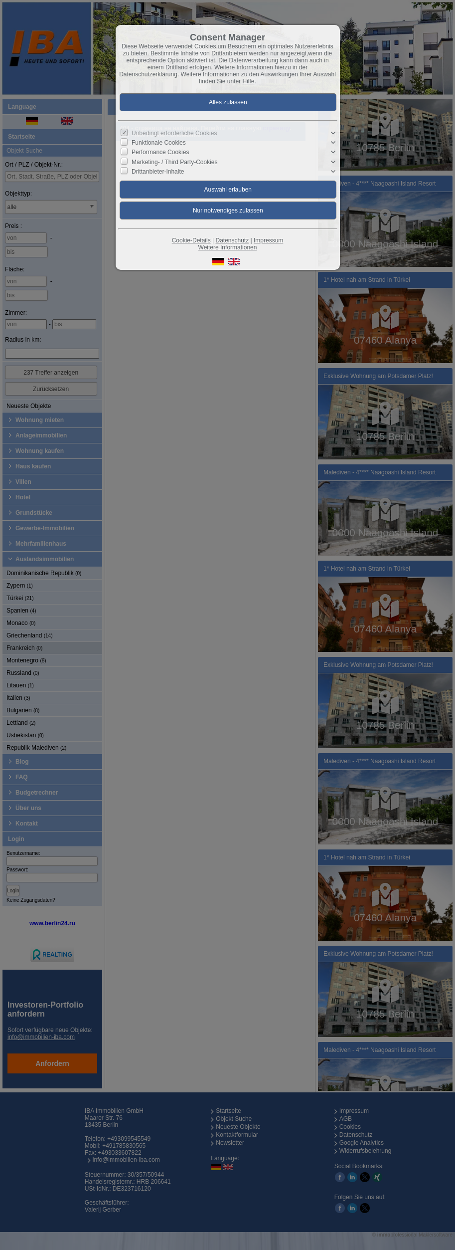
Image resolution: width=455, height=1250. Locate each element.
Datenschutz (232, 240)
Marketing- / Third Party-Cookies (175, 161)
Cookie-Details (191, 240)
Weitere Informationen (227, 247)
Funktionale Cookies (159, 142)
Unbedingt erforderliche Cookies (174, 133)
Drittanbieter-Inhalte (158, 171)
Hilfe (249, 81)
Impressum (268, 240)
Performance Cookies (160, 152)
